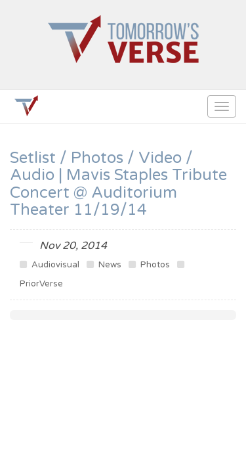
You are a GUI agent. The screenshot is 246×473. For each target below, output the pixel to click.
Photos (149, 264)
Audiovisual (49, 264)
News (104, 264)
